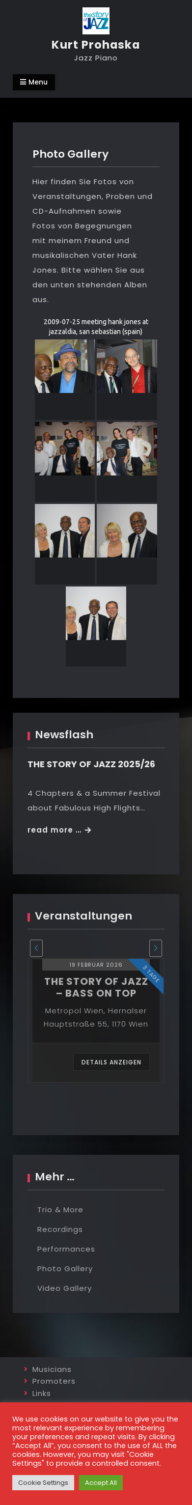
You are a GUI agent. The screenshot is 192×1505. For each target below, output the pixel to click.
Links (41, 1393)
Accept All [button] (101, 1482)
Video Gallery (64, 1288)
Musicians (52, 1369)
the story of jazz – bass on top (96, 987)
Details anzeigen (111, 1062)
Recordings (60, 1229)
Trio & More (60, 1209)
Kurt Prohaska (96, 45)
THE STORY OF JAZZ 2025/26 (91, 764)
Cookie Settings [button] (43, 1482)
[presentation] (36, 948)
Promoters (54, 1381)
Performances (66, 1249)
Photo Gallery (65, 1268)
